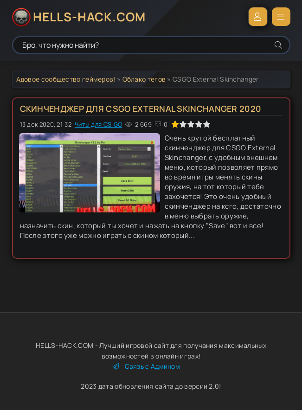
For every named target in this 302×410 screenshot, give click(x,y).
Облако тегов (144, 79)
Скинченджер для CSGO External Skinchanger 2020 (141, 108)
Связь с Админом (146, 366)
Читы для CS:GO (98, 124)
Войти (258, 16)
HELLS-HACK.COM (89, 16)
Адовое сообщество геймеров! (66, 79)
